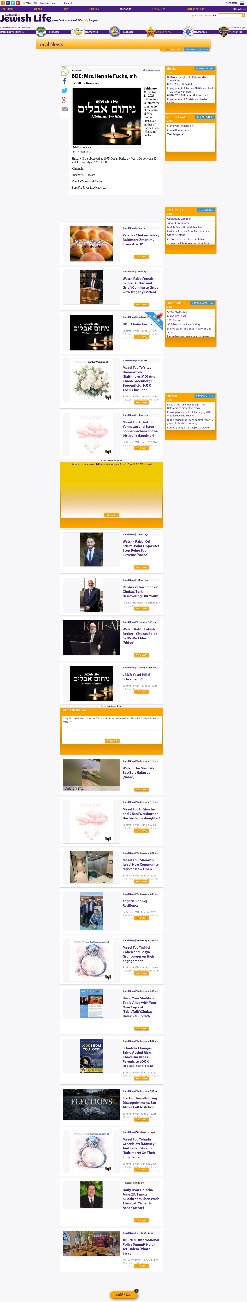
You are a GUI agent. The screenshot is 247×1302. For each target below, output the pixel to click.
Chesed (38, 9)
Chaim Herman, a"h (178, 130)
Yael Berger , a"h (176, 134)
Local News (50, 44)
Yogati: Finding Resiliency (135, 903)
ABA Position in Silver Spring (183, 324)
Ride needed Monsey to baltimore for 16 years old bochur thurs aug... (190, 421)
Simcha (209, 68)
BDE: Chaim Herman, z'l (141, 324)
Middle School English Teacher (184, 227)
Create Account (48, 3)
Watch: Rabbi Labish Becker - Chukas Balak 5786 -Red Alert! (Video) (140, 636)
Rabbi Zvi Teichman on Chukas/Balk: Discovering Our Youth (140, 591)
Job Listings (174, 210)
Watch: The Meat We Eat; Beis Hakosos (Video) (138, 772)
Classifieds (158, 9)
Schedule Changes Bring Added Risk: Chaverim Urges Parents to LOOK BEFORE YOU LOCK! (138, 1057)
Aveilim (209, 117)
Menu (235, 3)
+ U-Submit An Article (196, 49)
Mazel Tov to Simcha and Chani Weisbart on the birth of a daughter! (141, 813)
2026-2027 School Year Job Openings (188, 243)
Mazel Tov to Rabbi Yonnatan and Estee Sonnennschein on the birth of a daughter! (140, 429)
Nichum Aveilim (195, 9)
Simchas (94, 9)
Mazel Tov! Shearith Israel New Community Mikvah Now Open (141, 864)
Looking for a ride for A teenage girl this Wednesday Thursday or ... (189, 413)
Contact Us (239, 9)
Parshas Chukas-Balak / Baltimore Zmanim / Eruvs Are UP (141, 239)
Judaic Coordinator (178, 223)
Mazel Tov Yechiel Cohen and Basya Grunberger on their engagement (139, 954)
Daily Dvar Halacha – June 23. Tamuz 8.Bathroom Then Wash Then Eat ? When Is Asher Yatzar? (141, 1198)
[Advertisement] (122, 203)
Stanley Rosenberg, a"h (180, 125)
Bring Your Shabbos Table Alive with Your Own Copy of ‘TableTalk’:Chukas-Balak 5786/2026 (139, 1007)
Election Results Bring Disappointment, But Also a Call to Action (140, 1102)
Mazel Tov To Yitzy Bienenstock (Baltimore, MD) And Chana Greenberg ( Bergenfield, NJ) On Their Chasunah (139, 378)
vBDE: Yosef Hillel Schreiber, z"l (136, 676)
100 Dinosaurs (175, 320)
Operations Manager (179, 218)
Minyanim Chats (176, 316)
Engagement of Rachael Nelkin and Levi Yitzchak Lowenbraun (190, 89)
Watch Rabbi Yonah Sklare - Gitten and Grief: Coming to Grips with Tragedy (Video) (140, 285)
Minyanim (125, 9)
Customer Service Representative (186, 239)
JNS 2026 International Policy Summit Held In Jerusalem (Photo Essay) (141, 1246)
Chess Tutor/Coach (177, 311)
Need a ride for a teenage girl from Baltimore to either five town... (186, 406)
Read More (141, 256)
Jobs (65, 9)
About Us (69, 3)
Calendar (7, 9)
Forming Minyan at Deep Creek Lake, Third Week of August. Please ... (188, 429)
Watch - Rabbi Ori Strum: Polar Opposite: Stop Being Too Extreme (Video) (141, 548)
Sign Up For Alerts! (172, 49)
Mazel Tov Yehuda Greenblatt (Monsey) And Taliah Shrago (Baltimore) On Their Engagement (139, 1148)
